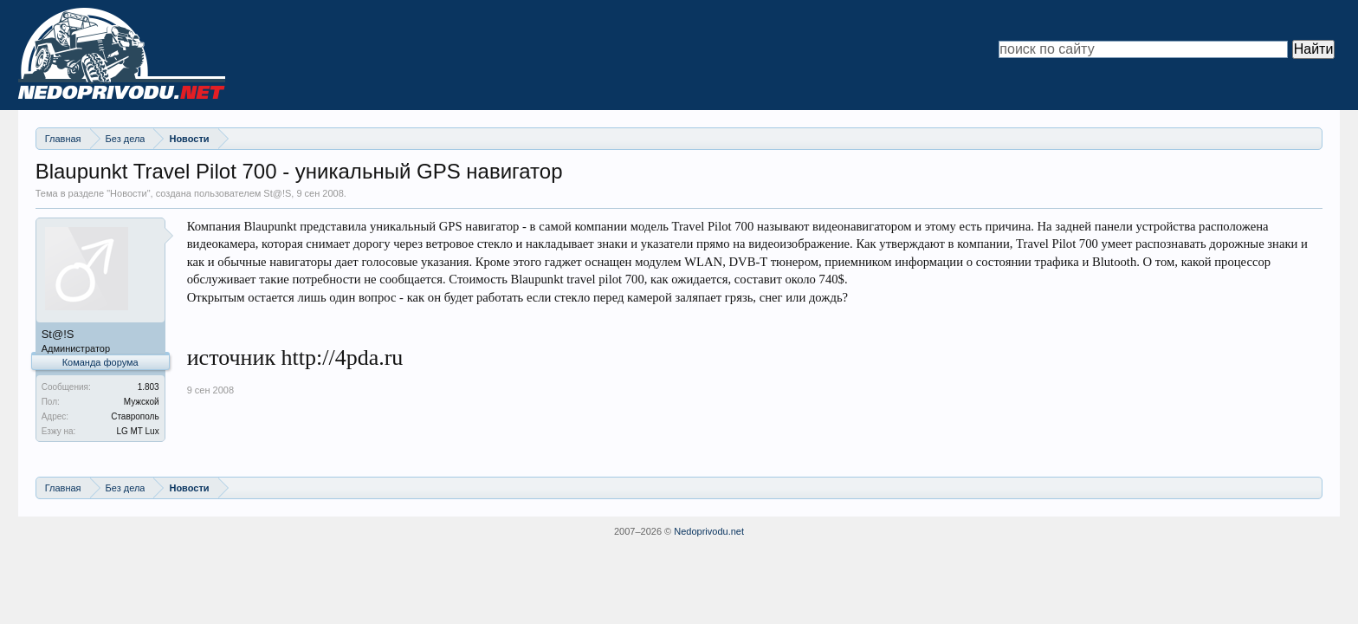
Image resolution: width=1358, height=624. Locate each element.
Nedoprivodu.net (709, 531)
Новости (128, 193)
